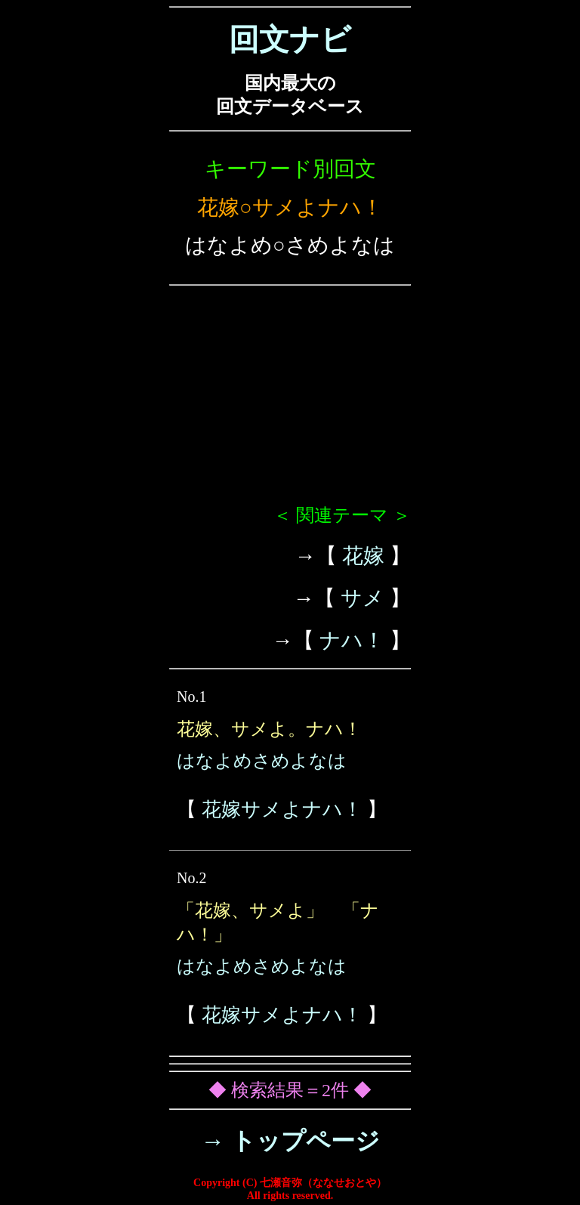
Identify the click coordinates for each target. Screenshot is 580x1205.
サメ (362, 598)
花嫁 (363, 555)
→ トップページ (290, 1140)
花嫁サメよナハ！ (282, 809)
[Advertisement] (290, 401)
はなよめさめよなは (262, 761)
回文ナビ (290, 40)
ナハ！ (351, 640)
